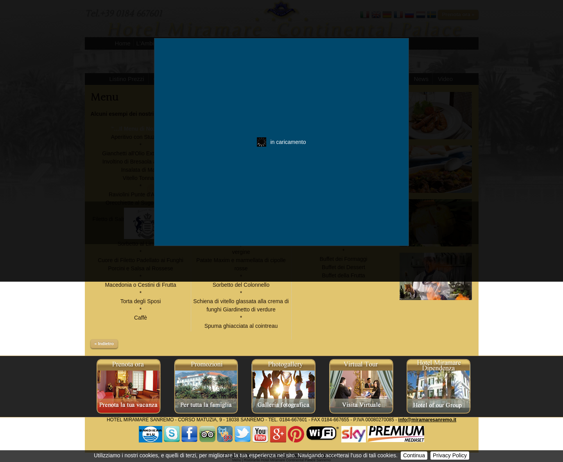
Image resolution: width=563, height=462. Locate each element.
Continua (414, 455)
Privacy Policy (450, 455)
